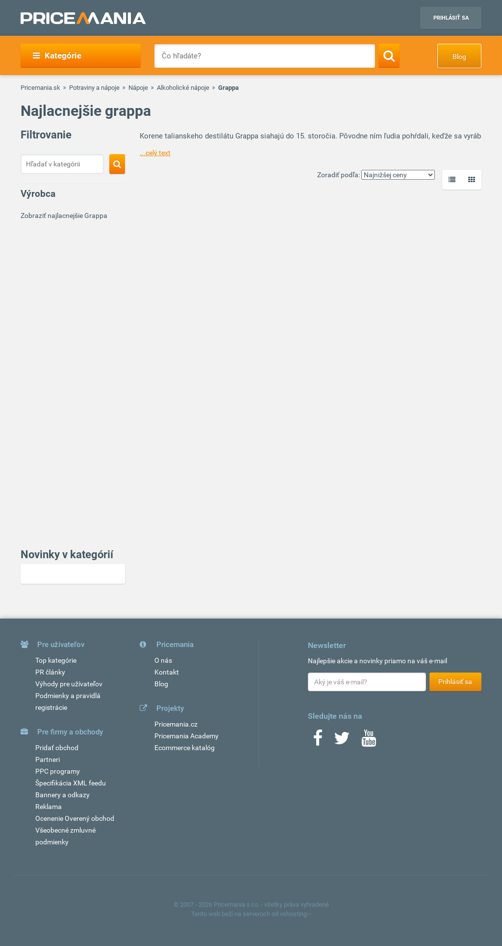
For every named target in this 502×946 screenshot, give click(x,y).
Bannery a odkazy (62, 795)
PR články (50, 672)
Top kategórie (55, 660)
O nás (163, 660)
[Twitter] (342, 741)
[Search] (389, 55)
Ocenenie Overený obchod (74, 818)
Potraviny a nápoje (94, 87)
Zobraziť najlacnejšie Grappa (64, 215)
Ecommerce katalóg (184, 748)
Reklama (48, 807)
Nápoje (138, 87)
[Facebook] (317, 741)
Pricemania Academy (186, 736)
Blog (459, 56)
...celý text (155, 153)
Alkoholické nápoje (183, 87)
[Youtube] (368, 741)
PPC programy (57, 771)
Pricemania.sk (40, 87)
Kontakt (166, 672)
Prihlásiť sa (451, 18)
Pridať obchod (56, 748)
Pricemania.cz (176, 724)
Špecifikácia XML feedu (70, 783)
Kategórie (57, 55)
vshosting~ (295, 914)
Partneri (47, 759)
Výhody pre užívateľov (68, 684)
